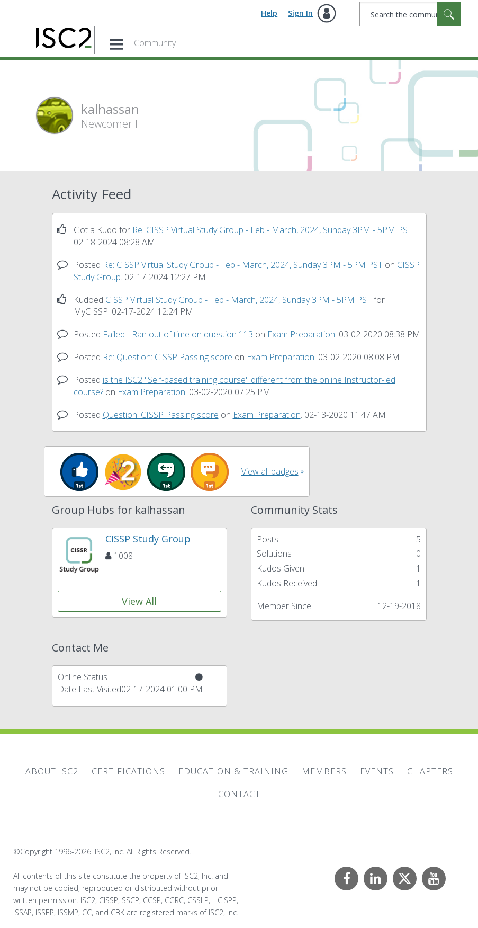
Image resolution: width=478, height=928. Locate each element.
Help (269, 13)
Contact (239, 794)
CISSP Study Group (148, 538)
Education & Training (233, 771)
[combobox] (410, 14)
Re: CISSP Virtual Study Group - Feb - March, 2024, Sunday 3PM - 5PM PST (272, 230)
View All (139, 601)
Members (324, 771)
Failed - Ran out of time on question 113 (178, 334)
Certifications (128, 771)
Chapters (430, 771)
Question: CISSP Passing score (161, 415)
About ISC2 (51, 771)
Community (155, 43)
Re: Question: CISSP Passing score (167, 357)
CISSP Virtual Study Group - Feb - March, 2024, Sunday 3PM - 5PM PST (238, 300)
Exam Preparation (301, 334)
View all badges (270, 471)
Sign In (300, 13)
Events (377, 771)
